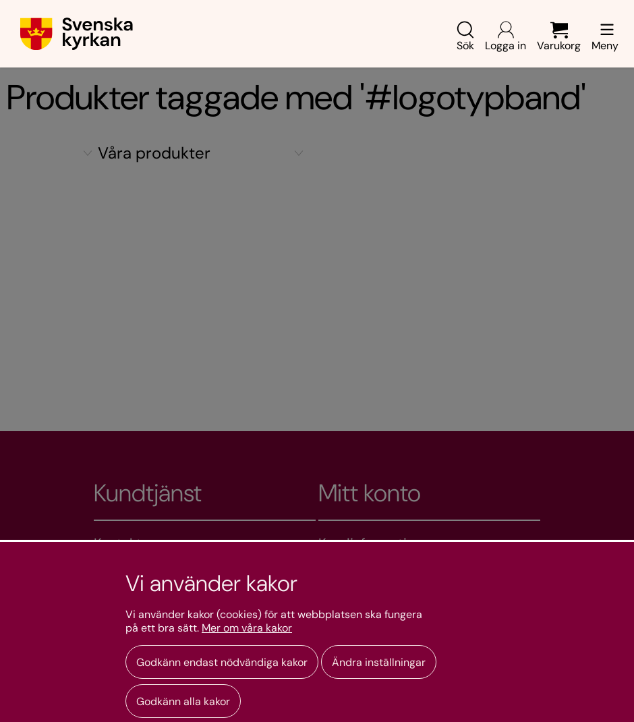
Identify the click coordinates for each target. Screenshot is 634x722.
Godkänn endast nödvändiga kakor (222, 662)
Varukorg (559, 37)
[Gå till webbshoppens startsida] (76, 34)
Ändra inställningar (379, 662)
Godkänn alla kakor (183, 701)
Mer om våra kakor (247, 628)
